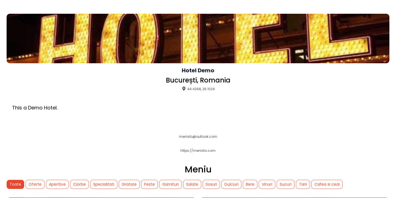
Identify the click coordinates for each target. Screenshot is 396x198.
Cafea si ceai (327, 184)
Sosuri (211, 184)
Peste (149, 184)
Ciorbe (79, 184)
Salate (192, 184)
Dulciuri (231, 184)
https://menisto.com (198, 151)
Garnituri (170, 184)
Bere (250, 184)
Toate (15, 184)
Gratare (129, 184)
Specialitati (103, 184)
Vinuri (267, 184)
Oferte (35, 184)
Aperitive (57, 184)
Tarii (303, 184)
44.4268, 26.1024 (198, 89)
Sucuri (286, 184)
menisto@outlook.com (198, 137)
